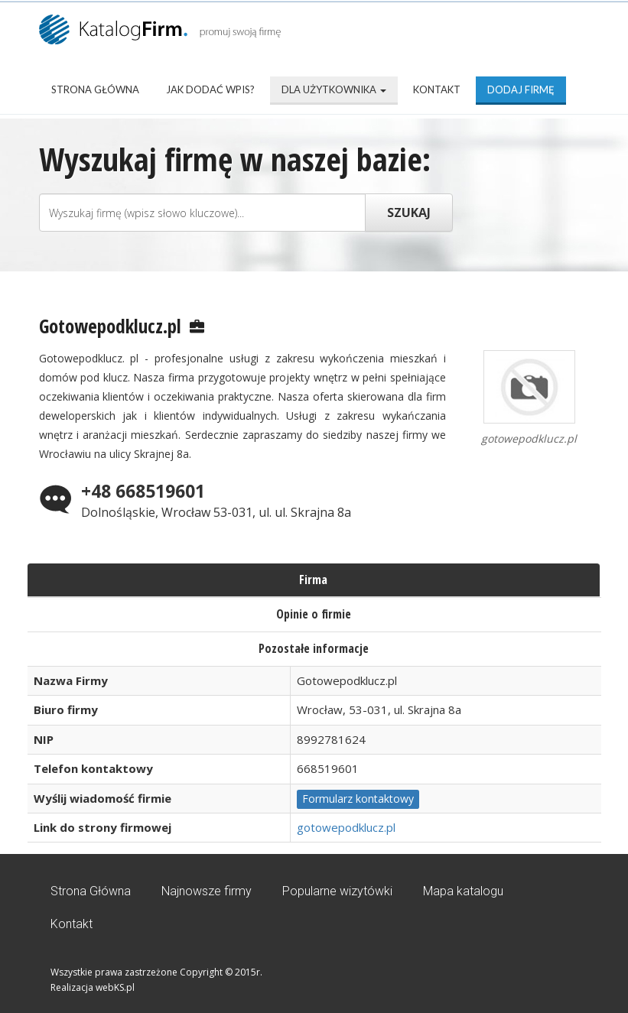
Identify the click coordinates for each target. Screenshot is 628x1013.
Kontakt (436, 89)
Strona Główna (95, 89)
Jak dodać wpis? (210, 89)
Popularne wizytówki (337, 891)
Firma (313, 579)
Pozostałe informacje (314, 648)
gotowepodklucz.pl (346, 827)
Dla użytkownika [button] (333, 89)
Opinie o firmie (313, 614)
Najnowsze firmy (206, 891)
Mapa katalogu (463, 891)
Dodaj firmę (521, 89)
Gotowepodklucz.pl (110, 326)
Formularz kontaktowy (358, 798)
